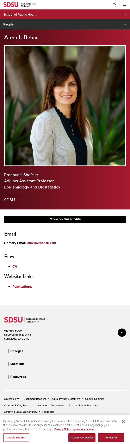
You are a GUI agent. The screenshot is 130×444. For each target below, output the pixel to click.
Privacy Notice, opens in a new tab (74, 431)
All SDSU (124, 5)
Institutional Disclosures (50, 405)
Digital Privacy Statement (65, 399)
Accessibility (11, 399)
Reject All (111, 440)
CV (14, 266)
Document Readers (35, 399)
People (8, 24)
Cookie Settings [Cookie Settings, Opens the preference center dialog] (16, 440)
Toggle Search (114, 4)
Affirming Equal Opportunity (20, 412)
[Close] (123, 423)
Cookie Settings (94, 398)
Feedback (48, 412)
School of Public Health (20, 14)
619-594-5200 (13, 331)
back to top (122, 332)
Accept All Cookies (82, 440)
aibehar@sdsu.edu (41, 243)
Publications (22, 286)
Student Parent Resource (83, 405)
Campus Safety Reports (18, 405)
